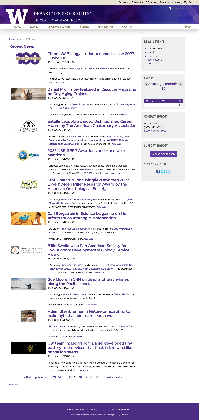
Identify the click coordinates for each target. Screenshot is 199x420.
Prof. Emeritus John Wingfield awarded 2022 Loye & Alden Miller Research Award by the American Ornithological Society (88, 184)
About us (127, 26)
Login (188, 26)
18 (80, 377)
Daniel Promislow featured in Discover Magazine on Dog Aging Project (92, 91)
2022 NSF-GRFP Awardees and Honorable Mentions (86, 152)
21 (97, 377)
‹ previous (40, 377)
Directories (165, 2)
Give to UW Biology (163, 153)
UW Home (123, 2)
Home (12, 39)
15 (65, 377)
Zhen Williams (107, 68)
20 (91, 377)
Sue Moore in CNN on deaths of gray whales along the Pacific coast (88, 281)
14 (59, 377)
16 (70, 377)
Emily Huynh (75, 68)
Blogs (150, 63)
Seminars (152, 56)
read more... (15, 384)
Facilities (84, 26)
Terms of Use (124, 415)
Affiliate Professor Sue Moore (76, 294)
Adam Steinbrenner (59, 326)
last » (118, 377)
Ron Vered (88, 68)
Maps (177, 2)
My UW (187, 2)
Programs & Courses (59, 26)
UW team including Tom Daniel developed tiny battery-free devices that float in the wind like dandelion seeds (90, 347)
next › (109, 377)
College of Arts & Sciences (144, 2)
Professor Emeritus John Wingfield (79, 199)
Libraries (103, 409)
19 (86, 377)
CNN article (120, 294)
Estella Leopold (77, 136)
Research (34, 26)
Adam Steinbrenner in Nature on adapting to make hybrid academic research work (89, 313)
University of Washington (17, 16)
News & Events (105, 26)
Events (151, 52)
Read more (60, 82)
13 (54, 377)
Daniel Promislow (80, 104)
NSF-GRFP (86, 169)
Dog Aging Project (68, 108)
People (17, 26)
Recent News (155, 48)
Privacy (118, 415)
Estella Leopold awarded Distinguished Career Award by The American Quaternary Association (92, 123)
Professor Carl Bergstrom (74, 228)
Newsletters (154, 59)
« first (27, 377)
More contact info (155, 130)
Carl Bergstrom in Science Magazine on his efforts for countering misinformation (87, 215)
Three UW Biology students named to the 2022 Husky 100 (91, 55)
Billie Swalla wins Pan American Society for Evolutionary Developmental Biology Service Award (88, 250)
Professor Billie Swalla (72, 265)
